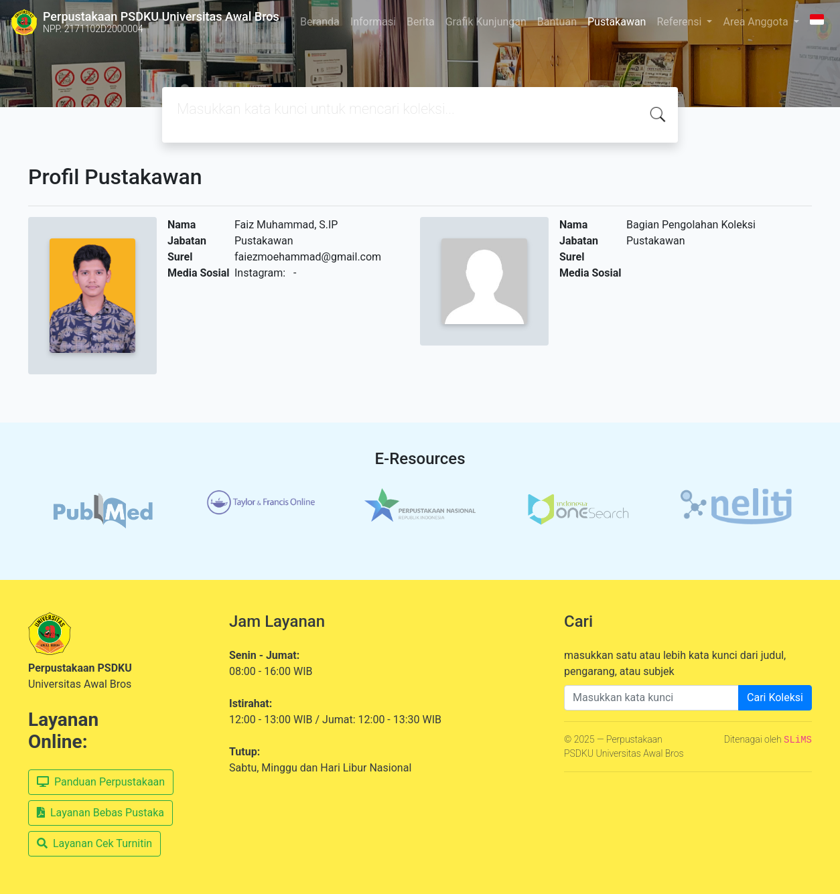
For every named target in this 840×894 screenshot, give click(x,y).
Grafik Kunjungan (486, 21)
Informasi (373, 21)
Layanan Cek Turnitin (94, 843)
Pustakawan (616, 21)
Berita (421, 21)
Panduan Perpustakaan (101, 781)
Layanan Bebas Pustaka (100, 812)
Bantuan (557, 21)
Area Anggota (756, 21)
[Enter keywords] (651, 698)
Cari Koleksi (775, 697)
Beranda (320, 21)
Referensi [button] (680, 21)
